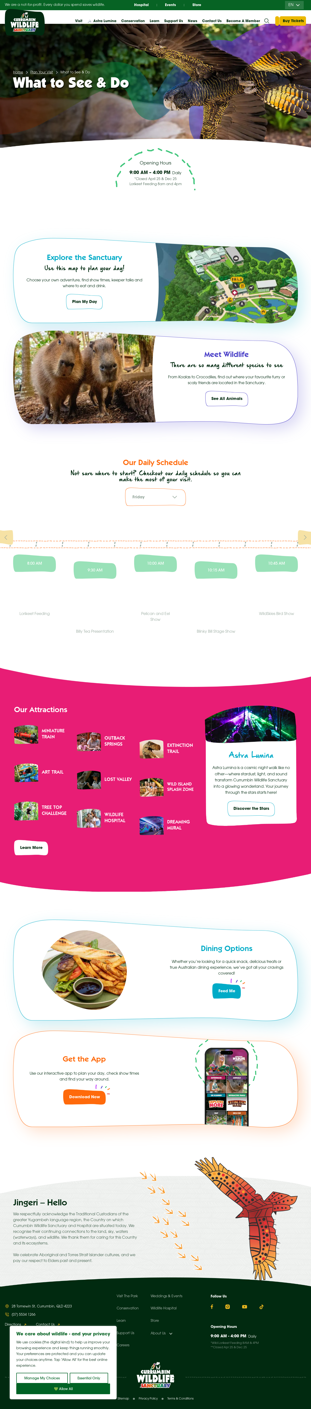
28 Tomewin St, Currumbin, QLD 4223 (42, 1306)
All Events (252, 202)
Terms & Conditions (180, 1398)
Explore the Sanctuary (84, 258)
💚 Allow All (63, 1389)
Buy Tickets (293, 20)
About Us (158, 1333)
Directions (13, 1324)
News (192, 21)
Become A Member (243, 21)
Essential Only (89, 1378)
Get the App (84, 1060)
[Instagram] (227, 1307)
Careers (123, 1345)
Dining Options (226, 949)
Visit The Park (127, 1296)
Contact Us (212, 21)
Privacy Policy (148, 1398)
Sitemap (123, 1398)
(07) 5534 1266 (23, 1314)
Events (170, 5)
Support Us (125, 1333)
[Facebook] (212, 1307)
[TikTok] (261, 1307)
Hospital (141, 5)
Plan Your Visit (41, 72)
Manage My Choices (42, 1378)
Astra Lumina (104, 21)
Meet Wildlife (226, 355)
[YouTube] (244, 1306)
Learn (121, 1321)
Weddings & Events (166, 1296)
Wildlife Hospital (164, 1308)
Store (196, 5)
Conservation (128, 1308)
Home (18, 72)
